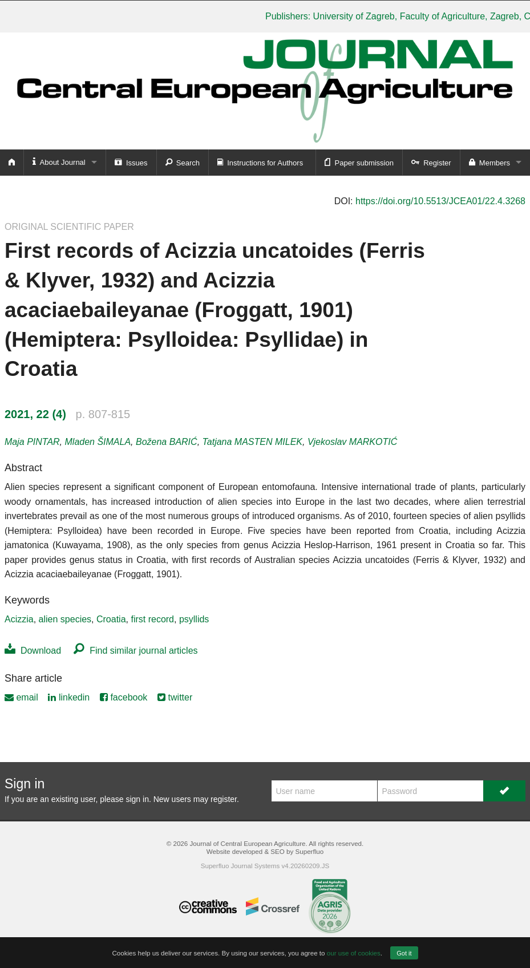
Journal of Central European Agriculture (247, 843)
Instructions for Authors (260, 162)
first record (152, 619)
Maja (32, 442)
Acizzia (19, 619)
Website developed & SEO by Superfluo (265, 851)
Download (33, 650)
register (224, 799)
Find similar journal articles (135, 650)
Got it (404, 953)
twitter (174, 697)
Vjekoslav (352, 442)
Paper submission (359, 162)
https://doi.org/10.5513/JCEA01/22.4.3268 (440, 201)
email (21, 697)
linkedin (69, 697)
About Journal (59, 162)
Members (489, 162)
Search (182, 162)
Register (431, 162)
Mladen (98, 442)
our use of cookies (354, 953)
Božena (166, 442)
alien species (65, 619)
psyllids (194, 619)
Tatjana (252, 442)
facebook (123, 697)
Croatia (111, 619)
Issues (131, 162)
